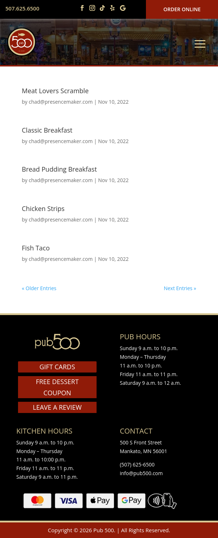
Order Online (182, 9)
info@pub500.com (141, 473)
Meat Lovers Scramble (55, 90)
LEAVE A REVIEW (57, 407)
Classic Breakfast (47, 130)
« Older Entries (39, 288)
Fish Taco (36, 248)
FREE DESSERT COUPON (57, 387)
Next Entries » (180, 288)
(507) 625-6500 (137, 464)
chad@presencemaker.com (61, 101)
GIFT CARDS (57, 366)
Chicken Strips (43, 208)
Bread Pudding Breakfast (59, 169)
